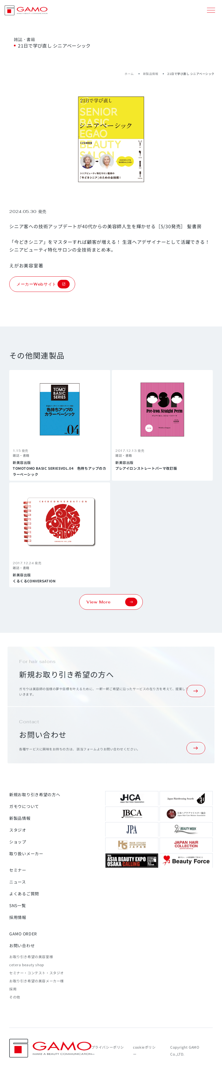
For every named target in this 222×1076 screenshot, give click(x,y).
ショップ (17, 842)
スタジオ (17, 830)
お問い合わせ (22, 945)
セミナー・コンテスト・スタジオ (36, 972)
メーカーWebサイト (43, 284)
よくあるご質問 (24, 893)
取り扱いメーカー (26, 853)
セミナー (17, 870)
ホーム (129, 73)
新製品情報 (150, 73)
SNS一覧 (17, 905)
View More (111, 602)
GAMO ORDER (23, 934)
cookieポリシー (144, 1050)
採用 (12, 988)
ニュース (17, 882)
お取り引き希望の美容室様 (31, 956)
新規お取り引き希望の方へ (34, 794)
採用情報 (17, 917)
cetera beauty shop (26, 964)
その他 (14, 996)
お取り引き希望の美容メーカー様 (36, 980)
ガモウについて (24, 806)
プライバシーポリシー (107, 1050)
